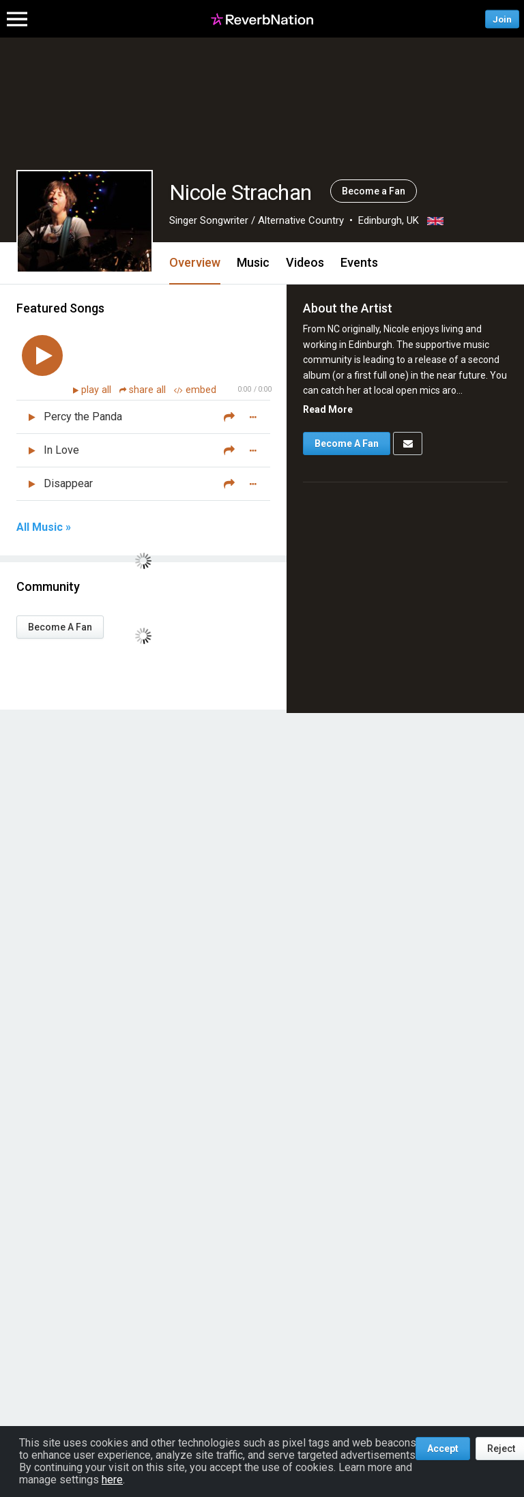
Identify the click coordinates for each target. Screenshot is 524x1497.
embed (195, 390)
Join (502, 19)
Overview (194, 262)
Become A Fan (60, 627)
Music (253, 262)
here (112, 1479)
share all (144, 390)
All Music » (43, 527)
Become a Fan (373, 191)
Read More (328, 409)
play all (97, 390)
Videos (305, 262)
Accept (442, 1448)
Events (359, 262)
